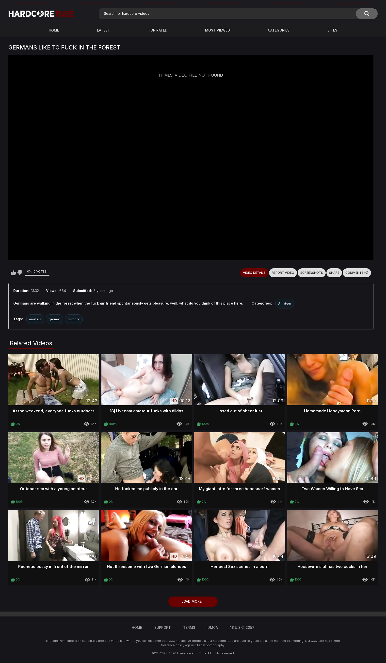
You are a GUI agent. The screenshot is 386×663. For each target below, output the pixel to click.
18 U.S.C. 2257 (242, 627)
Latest (103, 30)
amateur (35, 319)
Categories (279, 30)
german (55, 319)
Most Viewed (217, 30)
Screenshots (311, 273)
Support (162, 627)
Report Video (283, 273)
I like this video (13, 272)
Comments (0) (356, 273)
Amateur (284, 303)
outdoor (74, 319)
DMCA (213, 627)
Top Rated (157, 30)
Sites (332, 30)
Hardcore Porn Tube (192, 653)
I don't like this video (19, 272)
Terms (189, 627)
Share (334, 273)
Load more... (193, 601)
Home (54, 30)
